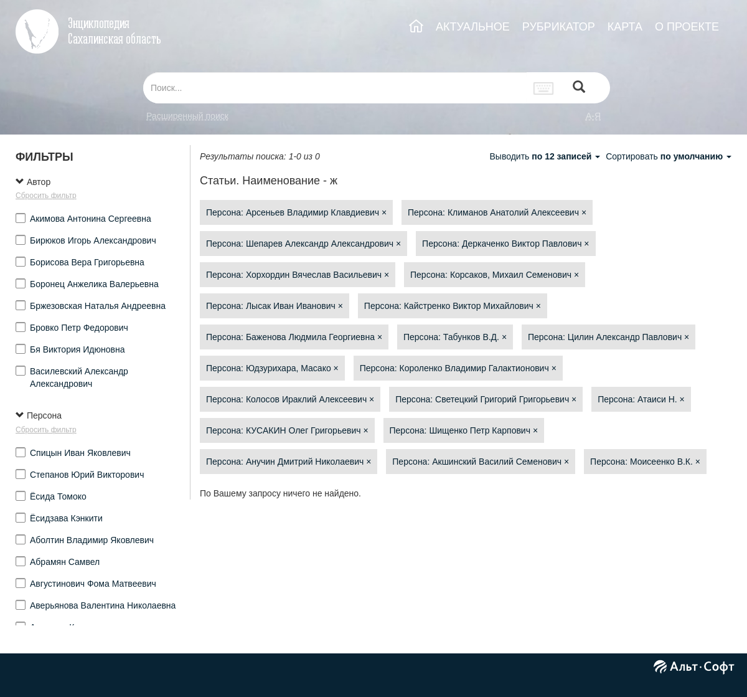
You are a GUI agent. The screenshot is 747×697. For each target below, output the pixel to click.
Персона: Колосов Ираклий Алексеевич (290, 399)
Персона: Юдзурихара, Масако (272, 368)
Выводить (546, 156)
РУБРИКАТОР (558, 27)
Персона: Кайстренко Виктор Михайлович (452, 306)
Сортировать (668, 156)
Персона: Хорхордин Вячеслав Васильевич (297, 275)
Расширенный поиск (187, 116)
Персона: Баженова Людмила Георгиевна (294, 337)
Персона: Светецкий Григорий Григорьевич (485, 399)
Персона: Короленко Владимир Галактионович (458, 368)
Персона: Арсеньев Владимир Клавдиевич (296, 212)
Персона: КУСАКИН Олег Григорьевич (287, 430)
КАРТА (625, 27)
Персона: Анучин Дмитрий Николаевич (288, 462)
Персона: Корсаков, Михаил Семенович (494, 275)
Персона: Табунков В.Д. (455, 337)
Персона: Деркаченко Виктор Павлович (505, 244)
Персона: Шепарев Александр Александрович (303, 244)
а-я (593, 116)
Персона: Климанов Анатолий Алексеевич (497, 212)
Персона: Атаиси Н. (641, 399)
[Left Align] (579, 88)
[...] (335, 87)
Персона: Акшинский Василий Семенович (480, 462)
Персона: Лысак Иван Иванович (274, 306)
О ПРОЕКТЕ (687, 27)
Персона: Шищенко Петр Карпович (464, 430)
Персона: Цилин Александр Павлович (608, 337)
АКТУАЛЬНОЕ (473, 27)
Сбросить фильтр (46, 195)
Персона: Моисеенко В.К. (645, 462)
